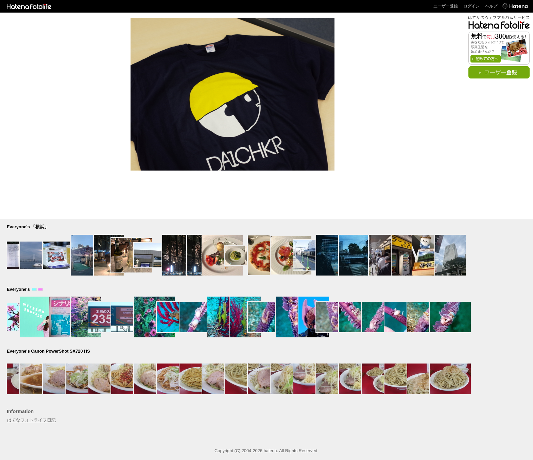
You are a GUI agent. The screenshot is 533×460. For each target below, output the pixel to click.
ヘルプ (491, 6)
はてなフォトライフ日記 (31, 420)
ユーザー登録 (445, 6)
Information (20, 411)
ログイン (471, 6)
